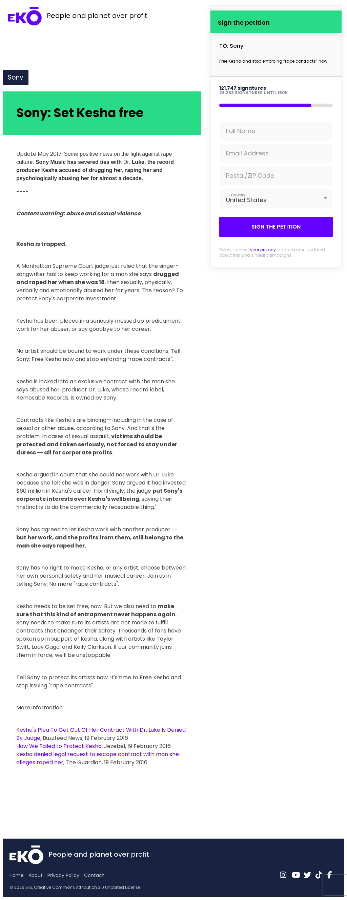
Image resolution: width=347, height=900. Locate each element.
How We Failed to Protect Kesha (59, 746)
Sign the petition (276, 227)
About (35, 875)
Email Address (247, 153)
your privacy (263, 250)
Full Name (240, 131)
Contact (94, 875)
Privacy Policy (63, 875)
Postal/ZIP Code (250, 175)
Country (238, 194)
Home (16, 875)
